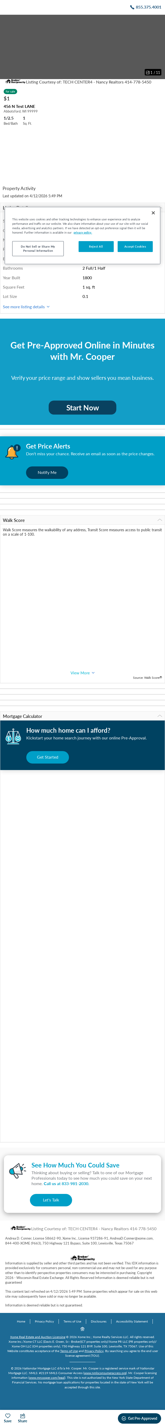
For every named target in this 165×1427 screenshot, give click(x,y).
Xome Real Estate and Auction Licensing (37, 1337)
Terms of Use (72, 1321)
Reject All (96, 246)
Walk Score (82, 520)
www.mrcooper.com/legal (47, 1378)
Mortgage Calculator (82, 716)
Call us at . (66, 1183)
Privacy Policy (44, 1321)
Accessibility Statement (132, 1321)
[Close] (153, 213)
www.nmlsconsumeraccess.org (105, 1373)
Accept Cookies (135, 246)
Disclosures (98, 1321)
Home (21, 1321)
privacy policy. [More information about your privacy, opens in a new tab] (83, 232)
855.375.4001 (148, 6)
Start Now (82, 407)
